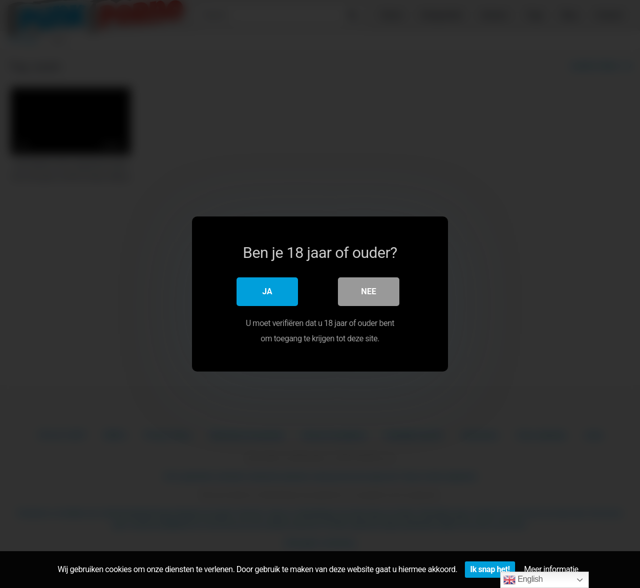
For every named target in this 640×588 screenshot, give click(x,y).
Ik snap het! (489, 569)
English (523, 580)
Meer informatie (551, 569)
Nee (368, 291)
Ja (267, 291)
